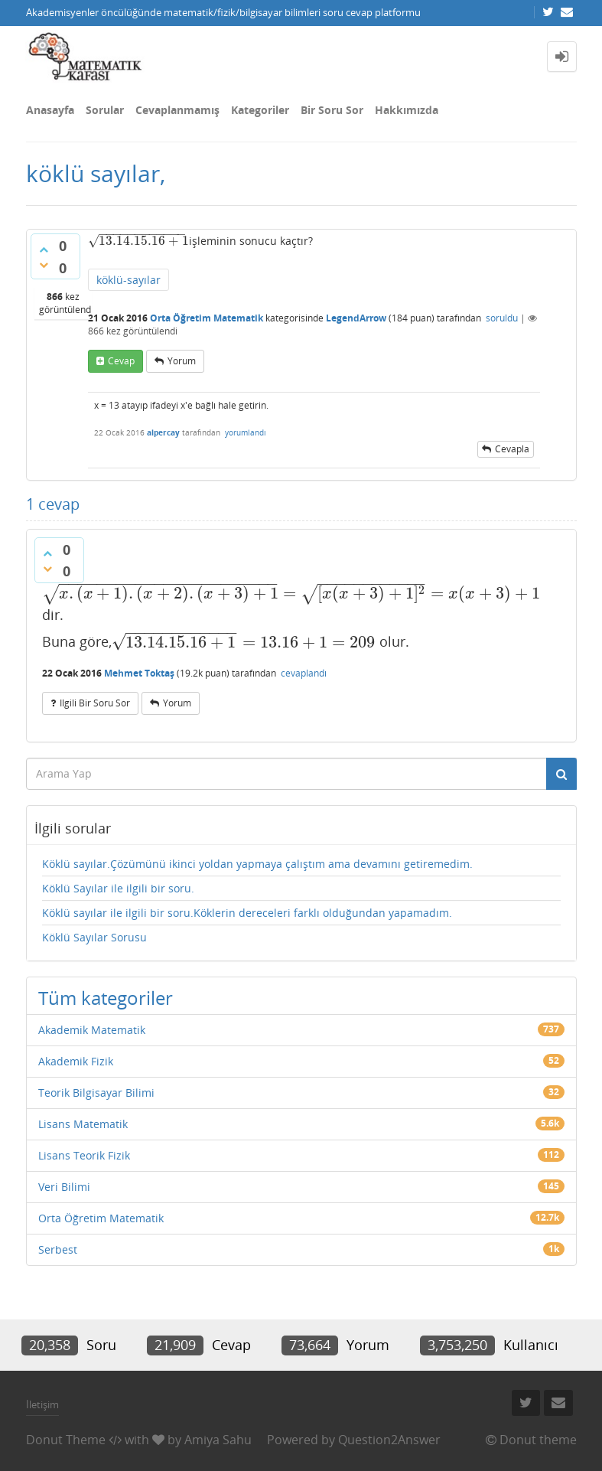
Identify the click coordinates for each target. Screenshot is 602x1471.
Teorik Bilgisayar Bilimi (96, 1092)
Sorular (105, 110)
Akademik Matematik (91, 1030)
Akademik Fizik (75, 1061)
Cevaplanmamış (177, 110)
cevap (121, 360)
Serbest (57, 1249)
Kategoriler (260, 110)
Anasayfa (50, 110)
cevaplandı (304, 673)
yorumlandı (245, 432)
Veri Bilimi (64, 1186)
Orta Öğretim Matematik (206, 318)
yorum (182, 360)
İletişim (42, 1404)
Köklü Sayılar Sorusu (94, 937)
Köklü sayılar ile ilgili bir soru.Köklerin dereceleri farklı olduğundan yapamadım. (247, 912)
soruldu (502, 318)
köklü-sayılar (128, 279)
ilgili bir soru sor (95, 702)
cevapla (512, 448)
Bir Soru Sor (332, 110)
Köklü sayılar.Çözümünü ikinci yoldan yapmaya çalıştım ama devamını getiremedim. (257, 863)
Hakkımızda (406, 110)
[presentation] (137, 240)
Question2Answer (389, 1439)
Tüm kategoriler (105, 997)
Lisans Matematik (83, 1124)
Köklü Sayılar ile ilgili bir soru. (118, 888)
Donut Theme (66, 1439)
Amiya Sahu (218, 1439)
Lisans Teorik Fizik (84, 1155)
